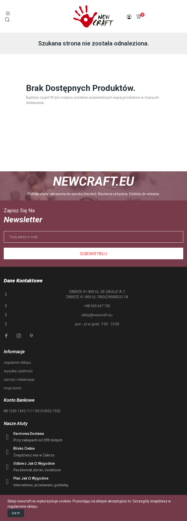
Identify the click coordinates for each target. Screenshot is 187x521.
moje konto (13, 388)
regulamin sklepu (17, 362)
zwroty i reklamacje (19, 380)
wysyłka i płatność (18, 371)
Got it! (16, 513)
